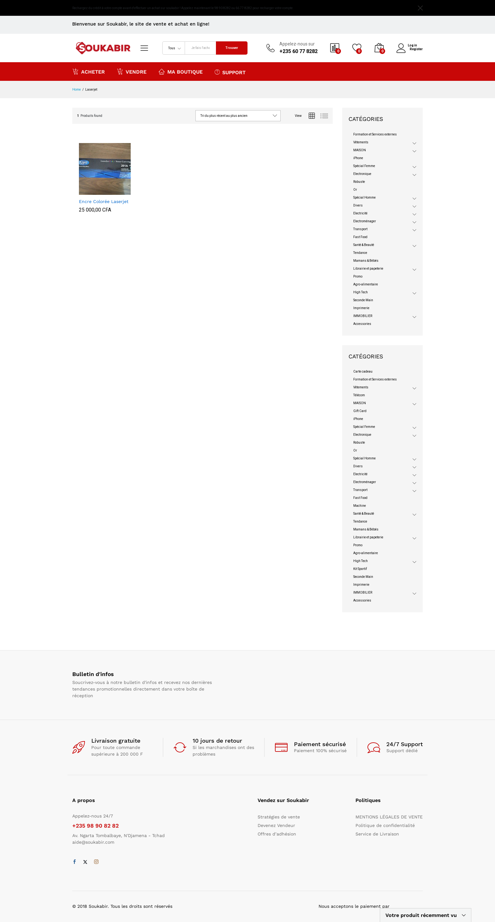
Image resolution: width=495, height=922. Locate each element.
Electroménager (364, 221)
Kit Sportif (360, 569)
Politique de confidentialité (385, 825)
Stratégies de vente (279, 816)
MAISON (359, 150)
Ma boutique (180, 71)
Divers (358, 205)
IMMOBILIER (362, 316)
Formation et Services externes (375, 134)
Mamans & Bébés (366, 260)
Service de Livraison (377, 833)
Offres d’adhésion (277, 833)
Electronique (362, 174)
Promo (357, 276)
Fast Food (360, 237)
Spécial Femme (364, 166)
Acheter (88, 71)
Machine (359, 505)
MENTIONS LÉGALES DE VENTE (389, 816)
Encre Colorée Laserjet (103, 201)
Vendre (131, 71)
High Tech (360, 292)
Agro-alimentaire (365, 284)
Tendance (360, 252)
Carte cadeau (363, 371)
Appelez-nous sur (297, 43)
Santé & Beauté (363, 245)
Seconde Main (363, 300)
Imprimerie (361, 308)
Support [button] (230, 72)
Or (355, 189)
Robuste (359, 181)
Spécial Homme (364, 197)
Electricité (360, 213)
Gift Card (360, 411)
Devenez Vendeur (276, 825)
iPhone (358, 158)
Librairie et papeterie (368, 268)
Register (416, 49)
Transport (360, 229)
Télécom (359, 395)
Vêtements (360, 142)
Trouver (231, 48)
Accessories (362, 324)
